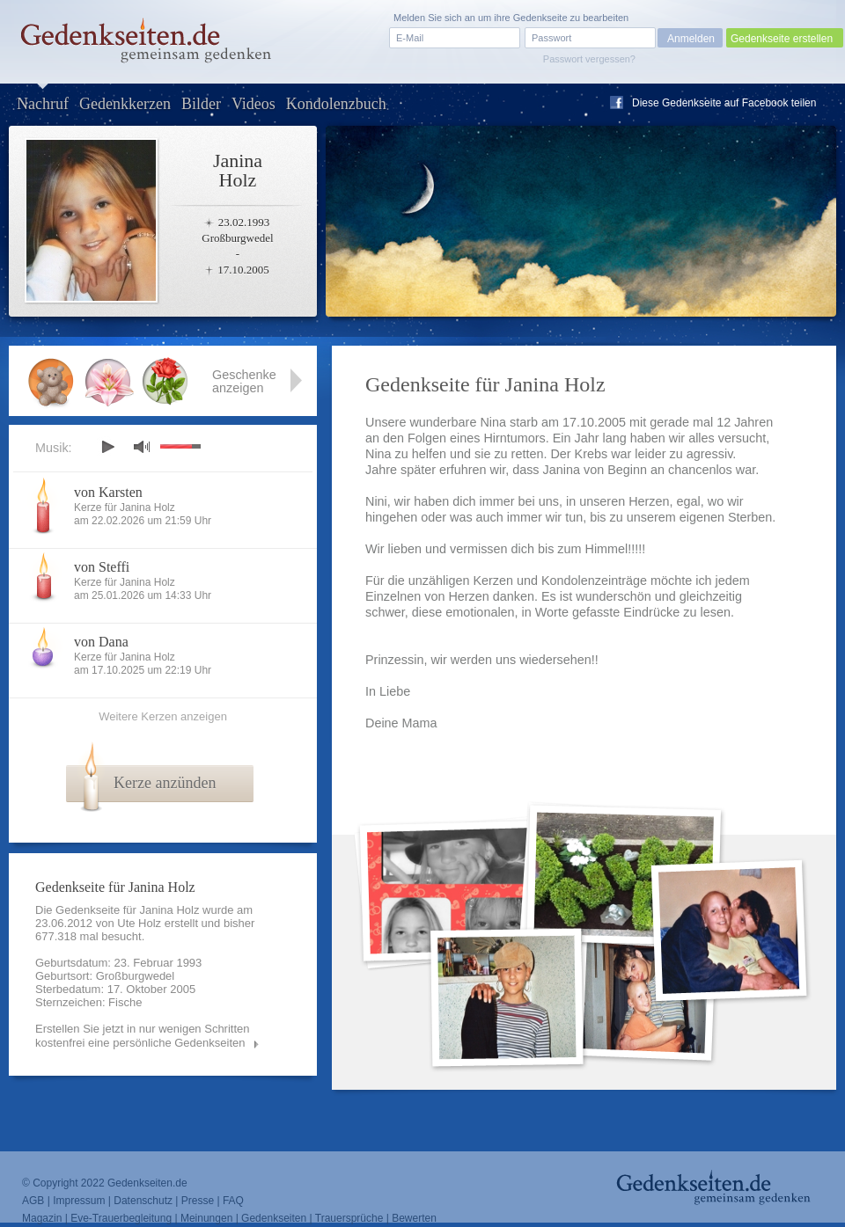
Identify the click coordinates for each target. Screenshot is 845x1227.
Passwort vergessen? (589, 59)
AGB (33, 1200)
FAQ (233, 1200)
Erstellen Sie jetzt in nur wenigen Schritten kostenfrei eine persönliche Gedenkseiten (142, 1035)
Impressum (79, 1200)
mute (142, 446)
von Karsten (108, 492)
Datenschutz (143, 1200)
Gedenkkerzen (125, 104)
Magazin (42, 1218)
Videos (253, 104)
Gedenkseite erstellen (782, 39)
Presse (197, 1200)
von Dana (101, 641)
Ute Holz (139, 923)
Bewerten (414, 1218)
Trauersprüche (349, 1218)
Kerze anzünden (165, 783)
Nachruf (43, 104)
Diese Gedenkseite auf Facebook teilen (724, 103)
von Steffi (101, 566)
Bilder (201, 104)
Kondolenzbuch (336, 104)
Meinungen (206, 1218)
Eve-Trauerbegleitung (121, 1218)
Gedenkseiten (273, 1218)
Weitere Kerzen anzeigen (163, 716)
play (107, 446)
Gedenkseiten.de (147, 1183)
